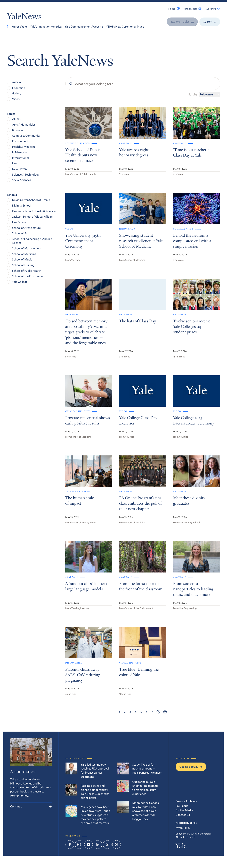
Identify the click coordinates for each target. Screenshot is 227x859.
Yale (181, 846)
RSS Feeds (182, 806)
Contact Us (183, 815)
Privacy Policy (183, 827)
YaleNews (24, 17)
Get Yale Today (191, 766)
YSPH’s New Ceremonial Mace (125, 26)
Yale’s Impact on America (46, 26)
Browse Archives (186, 801)
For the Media (184, 810)
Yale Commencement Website (84, 26)
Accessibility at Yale (186, 822)
